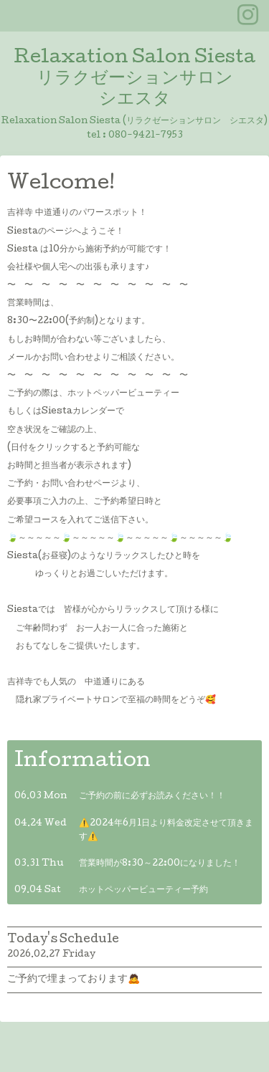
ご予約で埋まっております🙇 (73, 979)
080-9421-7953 (145, 135)
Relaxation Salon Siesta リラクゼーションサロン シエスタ (134, 79)
